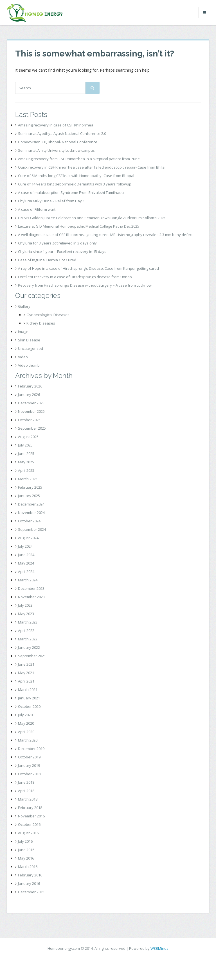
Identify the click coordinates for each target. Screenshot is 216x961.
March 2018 (27, 799)
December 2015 (31, 891)
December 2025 (31, 402)
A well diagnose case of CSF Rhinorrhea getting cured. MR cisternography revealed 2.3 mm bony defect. (106, 234)
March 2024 (27, 580)
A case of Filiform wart (36, 209)
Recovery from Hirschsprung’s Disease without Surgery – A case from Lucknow (85, 285)
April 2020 (26, 731)
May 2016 (26, 858)
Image (23, 331)
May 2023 (26, 613)
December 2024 (31, 504)
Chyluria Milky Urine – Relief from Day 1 (51, 200)
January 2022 (29, 647)
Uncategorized (30, 348)
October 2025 (29, 419)
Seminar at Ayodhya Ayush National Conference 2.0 (62, 133)
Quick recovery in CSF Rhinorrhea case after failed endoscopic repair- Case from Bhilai (91, 167)
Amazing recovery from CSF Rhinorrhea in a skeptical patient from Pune (79, 158)
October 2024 (29, 520)
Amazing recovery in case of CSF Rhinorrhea (55, 125)
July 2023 (25, 605)
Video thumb (29, 365)
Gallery (24, 306)
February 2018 (30, 807)
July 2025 (25, 445)
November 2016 (31, 816)
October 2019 (29, 757)
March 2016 (27, 866)
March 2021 (27, 689)
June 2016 (26, 849)
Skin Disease (29, 340)
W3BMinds (159, 948)
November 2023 (31, 596)
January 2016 (29, 883)
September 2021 (32, 655)
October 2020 (29, 706)
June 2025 (26, 453)
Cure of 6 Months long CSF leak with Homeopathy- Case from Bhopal (76, 175)
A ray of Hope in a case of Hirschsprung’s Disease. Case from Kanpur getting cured (88, 268)
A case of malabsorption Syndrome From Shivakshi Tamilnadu (71, 192)
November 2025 (31, 411)
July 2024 (25, 546)
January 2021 (29, 698)
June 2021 (26, 664)
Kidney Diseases (40, 323)
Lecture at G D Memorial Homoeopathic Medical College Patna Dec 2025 (78, 226)
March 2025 (27, 478)
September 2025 (32, 428)
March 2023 (27, 622)
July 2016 (25, 841)
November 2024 (31, 512)
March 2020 (27, 740)
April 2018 (26, 790)
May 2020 (26, 723)
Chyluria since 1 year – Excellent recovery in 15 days (62, 251)
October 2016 (29, 824)
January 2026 (29, 394)
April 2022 (26, 630)
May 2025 (26, 461)
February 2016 (30, 875)
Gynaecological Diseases (47, 314)
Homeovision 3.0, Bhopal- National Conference (57, 141)
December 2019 (31, 748)
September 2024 (32, 529)
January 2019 (29, 765)
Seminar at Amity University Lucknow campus (56, 150)
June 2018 (26, 782)
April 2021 (26, 681)
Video (23, 356)
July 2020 (25, 714)
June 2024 (26, 554)
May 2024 (26, 563)
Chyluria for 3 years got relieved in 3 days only (57, 243)
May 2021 (26, 672)
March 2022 (27, 639)
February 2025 (30, 487)
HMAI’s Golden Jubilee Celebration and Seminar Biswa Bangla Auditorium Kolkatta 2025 (91, 217)
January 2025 (29, 495)
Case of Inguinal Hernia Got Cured (47, 259)
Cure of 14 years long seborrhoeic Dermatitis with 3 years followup (74, 184)
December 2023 (31, 588)
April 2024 (26, 571)
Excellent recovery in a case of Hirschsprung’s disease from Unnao (75, 276)
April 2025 (26, 470)
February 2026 (30, 386)
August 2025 (28, 436)
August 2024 (28, 537)
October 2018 (29, 773)
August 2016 (28, 832)
